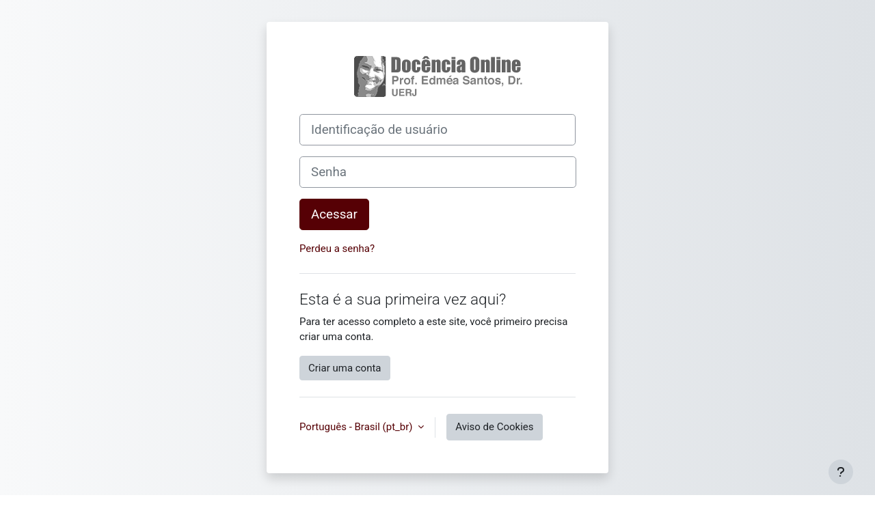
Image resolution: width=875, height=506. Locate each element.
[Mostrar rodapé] (841, 472)
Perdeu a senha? (337, 248)
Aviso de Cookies (494, 427)
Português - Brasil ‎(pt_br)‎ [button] (357, 427)
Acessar (334, 214)
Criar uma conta (344, 368)
